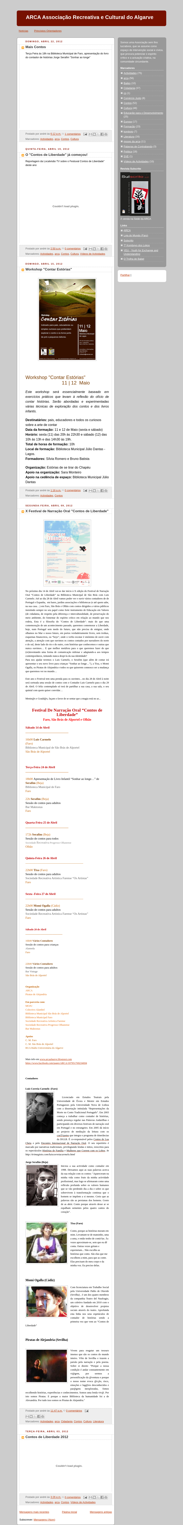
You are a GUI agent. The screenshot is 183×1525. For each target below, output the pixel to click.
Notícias (23, 30)
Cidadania (67, 1421)
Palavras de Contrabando (138, 146)
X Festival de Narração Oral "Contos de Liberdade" (66, 511)
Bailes (127, 83)
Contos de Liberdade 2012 (46, 1437)
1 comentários (73, 134)
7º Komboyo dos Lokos (137, 245)
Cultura (74, 139)
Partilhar (125, 275)
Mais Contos (35, 47)
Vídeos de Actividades (92, 253)
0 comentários (73, 248)
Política (128, 151)
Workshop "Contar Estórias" (48, 269)
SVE (126, 156)
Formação (129, 126)
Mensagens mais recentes (34, 1512)
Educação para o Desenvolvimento (143, 113)
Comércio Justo (132, 98)
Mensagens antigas (101, 1512)
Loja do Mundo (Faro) (136, 235)
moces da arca (132, 141)
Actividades (46, 139)
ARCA (127, 230)
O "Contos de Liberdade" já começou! (56, 155)
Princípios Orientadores (48, 30)
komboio (128, 131)
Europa (128, 121)
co (125, 93)
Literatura (98, 1421)
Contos (65, 139)
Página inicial (69, 1512)
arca (57, 139)
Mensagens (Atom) (44, 1519)
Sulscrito (128, 240)
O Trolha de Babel (134, 259)
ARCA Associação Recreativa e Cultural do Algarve (89, 17)
